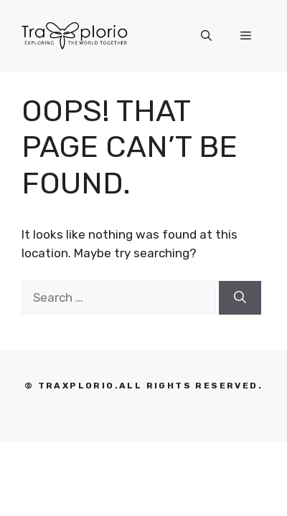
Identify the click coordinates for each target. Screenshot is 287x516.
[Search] (240, 298)
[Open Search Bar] (206, 35)
